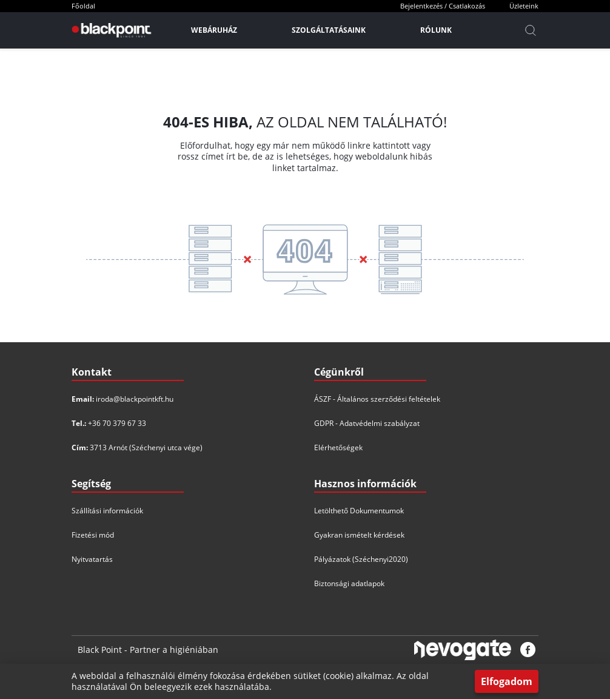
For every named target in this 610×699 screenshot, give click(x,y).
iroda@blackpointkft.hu (134, 399)
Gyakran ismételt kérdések (359, 535)
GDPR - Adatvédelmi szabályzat (367, 423)
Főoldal (83, 5)
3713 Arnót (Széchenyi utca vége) (146, 447)
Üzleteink (523, 5)
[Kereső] (530, 30)
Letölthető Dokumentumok (359, 510)
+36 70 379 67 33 (117, 423)
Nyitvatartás (92, 559)
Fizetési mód (93, 535)
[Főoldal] (110, 30)
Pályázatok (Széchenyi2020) (361, 559)
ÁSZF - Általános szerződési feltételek (377, 399)
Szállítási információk (107, 510)
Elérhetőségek (338, 447)
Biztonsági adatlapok (349, 583)
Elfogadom (506, 681)
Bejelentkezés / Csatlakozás (442, 5)
